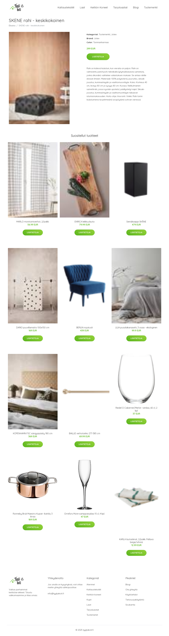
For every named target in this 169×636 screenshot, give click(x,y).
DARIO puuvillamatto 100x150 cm (32, 329)
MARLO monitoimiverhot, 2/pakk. (32, 223)
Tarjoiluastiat (120, 8)
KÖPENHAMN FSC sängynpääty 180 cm (32, 435)
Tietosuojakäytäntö (134, 601)
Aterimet (91, 586)
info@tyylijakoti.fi (56, 595)
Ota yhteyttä (131, 591)
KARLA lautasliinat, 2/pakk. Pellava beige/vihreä (136, 542)
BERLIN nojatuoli (84, 329)
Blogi (136, 8)
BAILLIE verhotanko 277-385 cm (84, 435)
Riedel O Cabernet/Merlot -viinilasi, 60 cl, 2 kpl (136, 410)
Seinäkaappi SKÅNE (136, 223)
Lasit (82, 8)
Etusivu (12, 27)
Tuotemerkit (151, 8)
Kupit (89, 601)
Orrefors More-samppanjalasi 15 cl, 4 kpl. (84, 515)
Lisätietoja (98, 58)
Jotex (113, 35)
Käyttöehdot (131, 596)
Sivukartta (130, 606)
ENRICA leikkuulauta (84, 223)
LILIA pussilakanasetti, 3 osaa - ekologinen (136, 329)
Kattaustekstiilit (66, 8)
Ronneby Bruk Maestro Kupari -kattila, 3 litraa (33, 516)
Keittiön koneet (99, 8)
